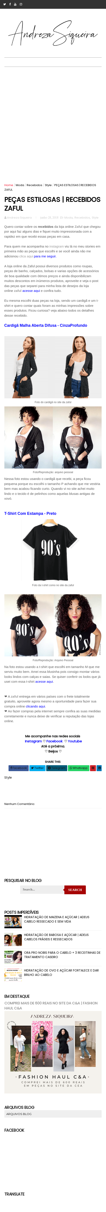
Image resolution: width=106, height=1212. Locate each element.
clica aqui (26, 257)
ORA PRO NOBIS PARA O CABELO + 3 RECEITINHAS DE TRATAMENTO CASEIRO (62, 954)
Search (75, 889)
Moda (20, 185)
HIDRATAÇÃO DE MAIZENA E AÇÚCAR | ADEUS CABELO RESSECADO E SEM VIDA (56, 919)
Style (48, 185)
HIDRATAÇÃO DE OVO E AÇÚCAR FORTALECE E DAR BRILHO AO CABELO (61, 972)
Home (8, 185)
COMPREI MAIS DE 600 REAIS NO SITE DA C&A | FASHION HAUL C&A (50, 1006)
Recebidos (34, 185)
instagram (56, 247)
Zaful (79, 227)
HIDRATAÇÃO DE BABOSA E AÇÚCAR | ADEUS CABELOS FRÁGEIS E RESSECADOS (56, 937)
